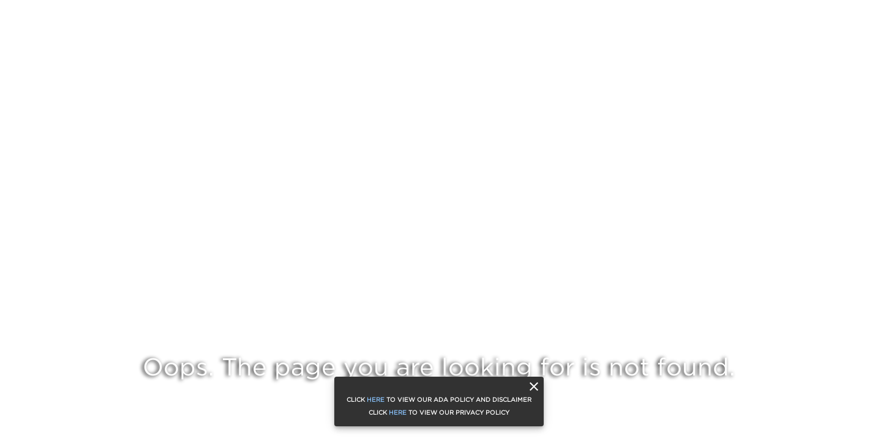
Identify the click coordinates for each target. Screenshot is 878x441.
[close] (534, 386)
